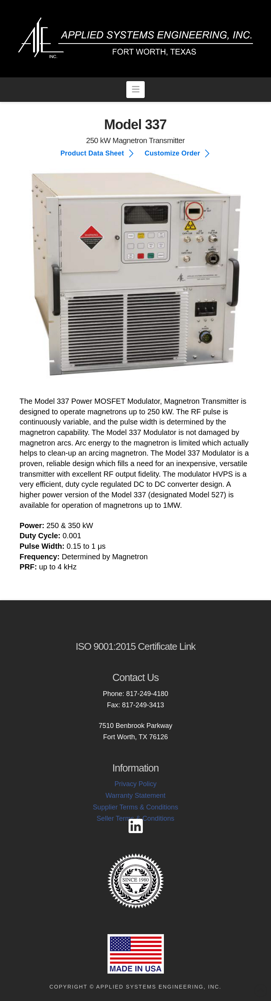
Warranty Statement (135, 795)
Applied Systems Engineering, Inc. (159, 987)
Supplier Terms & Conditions (135, 807)
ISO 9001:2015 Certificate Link (135, 646)
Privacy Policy (135, 784)
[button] (135, 89)
